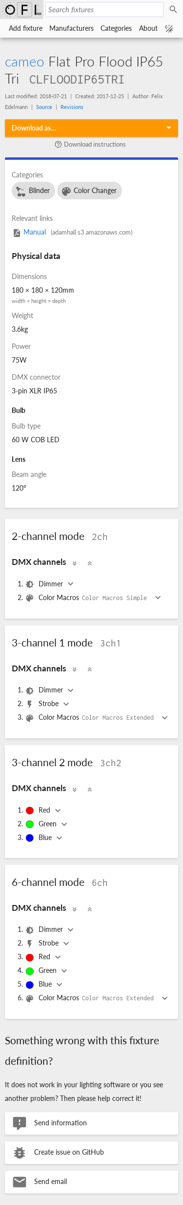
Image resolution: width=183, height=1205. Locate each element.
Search (174, 9)
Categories (116, 28)
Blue (39, 838)
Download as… (34, 128)
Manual (72, 232)
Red (38, 811)
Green (42, 824)
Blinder (32, 191)
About (148, 28)
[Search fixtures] (104, 9)
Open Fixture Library (21, 9)
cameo (24, 61)
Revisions (72, 107)
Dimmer (45, 584)
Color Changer (89, 191)
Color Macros (88, 598)
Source (44, 107)
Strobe (43, 704)
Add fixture (25, 28)
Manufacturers (71, 28)
